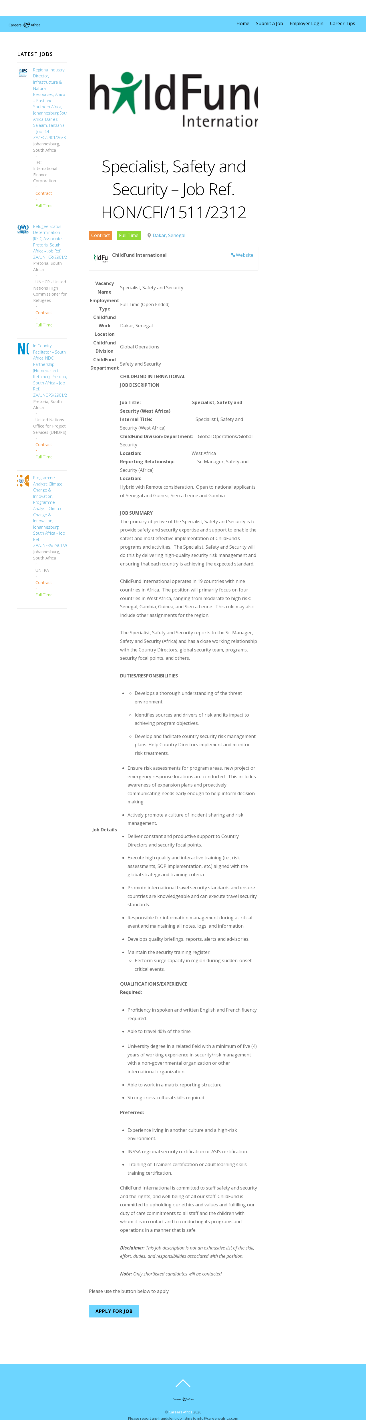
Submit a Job (269, 23)
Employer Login (306, 23)
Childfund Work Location (104, 325)
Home (242, 23)
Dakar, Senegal (169, 235)
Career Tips (342, 23)
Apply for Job (114, 1311)
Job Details (104, 830)
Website (244, 255)
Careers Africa (180, 1412)
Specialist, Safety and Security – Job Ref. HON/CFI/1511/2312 (173, 189)
